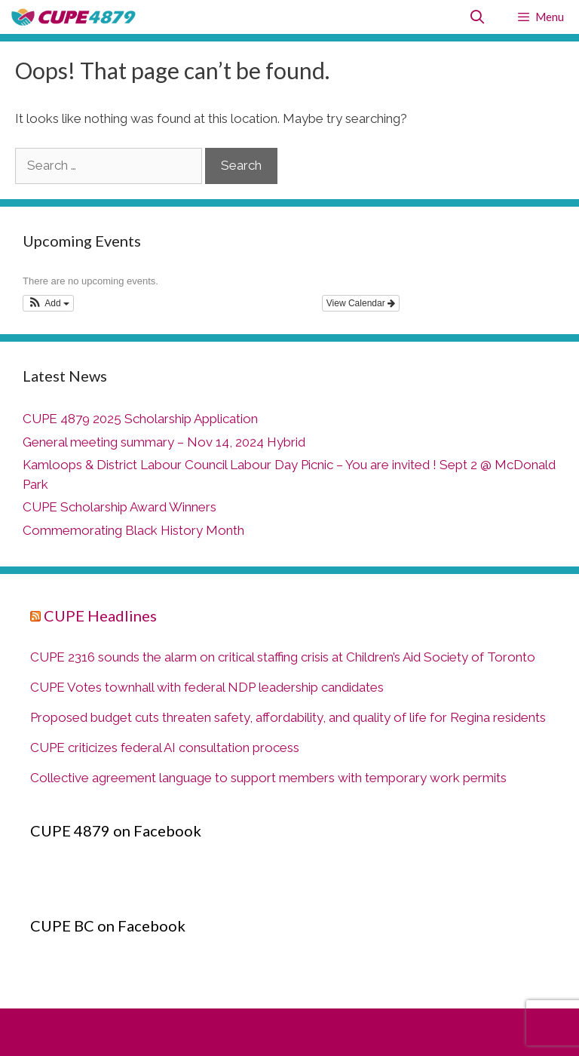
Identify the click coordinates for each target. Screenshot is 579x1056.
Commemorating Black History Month (133, 530)
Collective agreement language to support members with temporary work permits (268, 777)
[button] (48, 303)
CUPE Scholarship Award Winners (119, 506)
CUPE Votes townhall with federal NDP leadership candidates (207, 687)
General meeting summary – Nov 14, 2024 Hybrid (164, 442)
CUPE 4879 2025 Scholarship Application (140, 418)
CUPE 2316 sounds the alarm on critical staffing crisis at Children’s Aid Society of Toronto (282, 657)
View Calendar (360, 303)
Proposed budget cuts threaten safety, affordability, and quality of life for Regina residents (288, 717)
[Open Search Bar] (477, 17)
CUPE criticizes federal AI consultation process (164, 747)
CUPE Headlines (100, 615)
